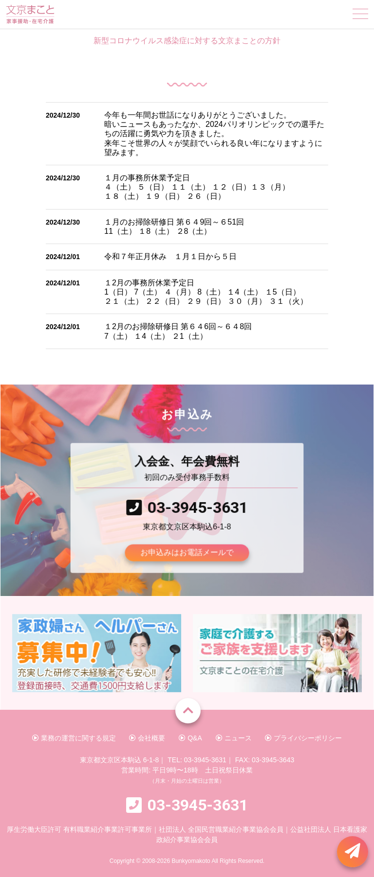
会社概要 (147, 738)
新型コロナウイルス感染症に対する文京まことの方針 (187, 40)
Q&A (190, 738)
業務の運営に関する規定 (74, 738)
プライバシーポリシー (303, 738)
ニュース (234, 738)
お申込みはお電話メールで (187, 551)
